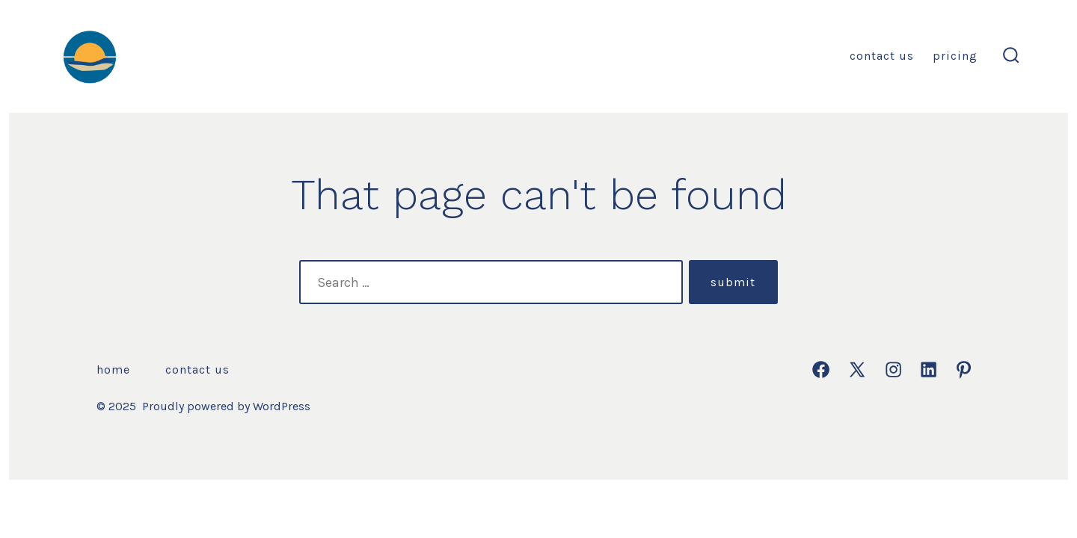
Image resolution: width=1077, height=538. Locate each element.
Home (113, 369)
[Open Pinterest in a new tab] (964, 369)
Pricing (955, 56)
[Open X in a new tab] (857, 369)
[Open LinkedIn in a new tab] (928, 369)
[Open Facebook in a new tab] (821, 369)
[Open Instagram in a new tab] (893, 369)
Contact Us (882, 56)
